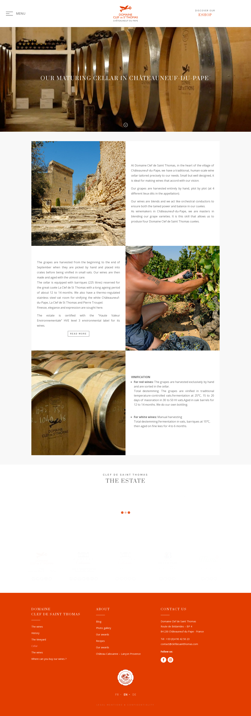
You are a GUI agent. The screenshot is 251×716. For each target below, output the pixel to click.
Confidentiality (140, 705)
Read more (78, 333)
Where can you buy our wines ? (48, 659)
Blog (98, 621)
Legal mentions (110, 705)
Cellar (34, 646)
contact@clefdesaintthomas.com (179, 644)
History (35, 633)
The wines (37, 626)
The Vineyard (38, 639)
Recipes (100, 641)
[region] (125, 566)
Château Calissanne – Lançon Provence (118, 654)
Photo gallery (103, 628)
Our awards (102, 634)
